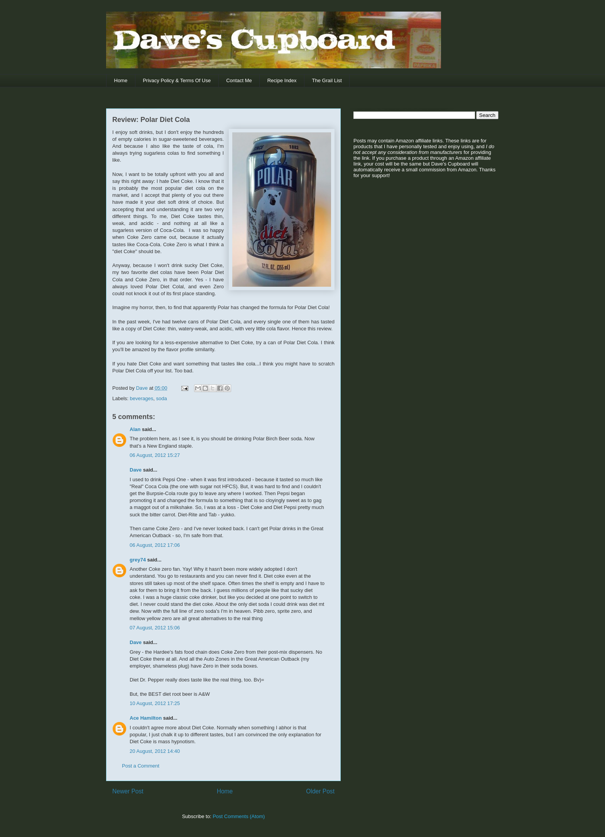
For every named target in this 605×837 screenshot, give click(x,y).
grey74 (138, 560)
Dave (136, 470)
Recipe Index (282, 80)
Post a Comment (140, 766)
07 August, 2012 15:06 (155, 628)
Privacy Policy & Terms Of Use (177, 80)
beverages (142, 398)
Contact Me (239, 80)
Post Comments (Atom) (239, 816)
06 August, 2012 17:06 (155, 545)
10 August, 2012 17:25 (155, 703)
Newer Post (128, 791)
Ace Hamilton (146, 718)
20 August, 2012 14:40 (155, 751)
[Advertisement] (401, 243)
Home (121, 80)
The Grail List (327, 80)
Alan (135, 429)
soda (161, 398)
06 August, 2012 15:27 (155, 455)
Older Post (320, 791)
